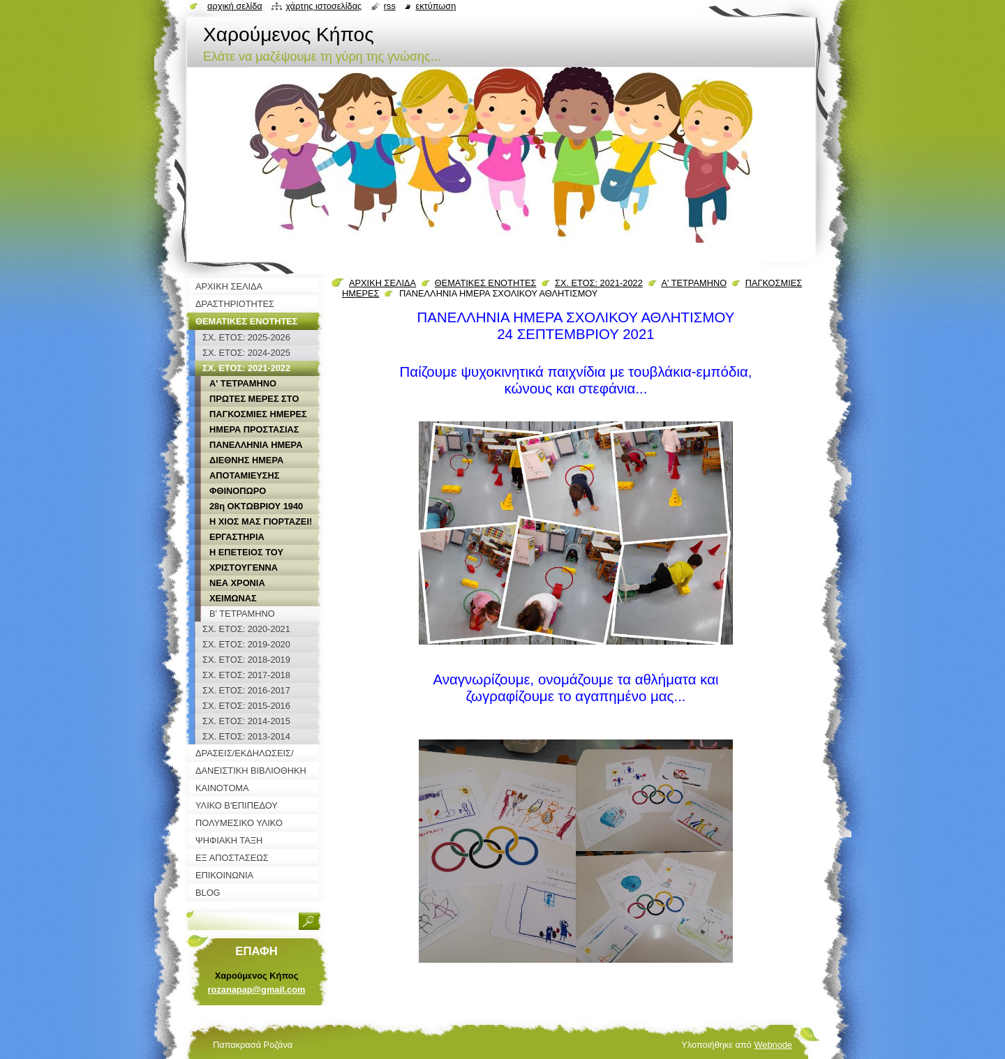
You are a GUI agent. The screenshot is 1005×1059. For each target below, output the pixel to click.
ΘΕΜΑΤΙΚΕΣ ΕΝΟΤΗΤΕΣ (486, 283)
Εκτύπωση (435, 6)
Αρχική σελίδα (234, 6)
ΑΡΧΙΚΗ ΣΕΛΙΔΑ (382, 283)
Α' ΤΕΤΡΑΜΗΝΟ (694, 283)
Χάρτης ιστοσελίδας (323, 6)
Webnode (773, 1044)
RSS (390, 6)
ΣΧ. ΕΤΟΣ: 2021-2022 (599, 283)
